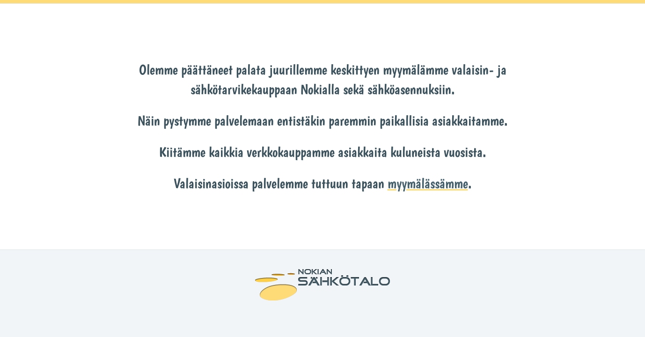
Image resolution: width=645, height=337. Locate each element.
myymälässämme (428, 183)
